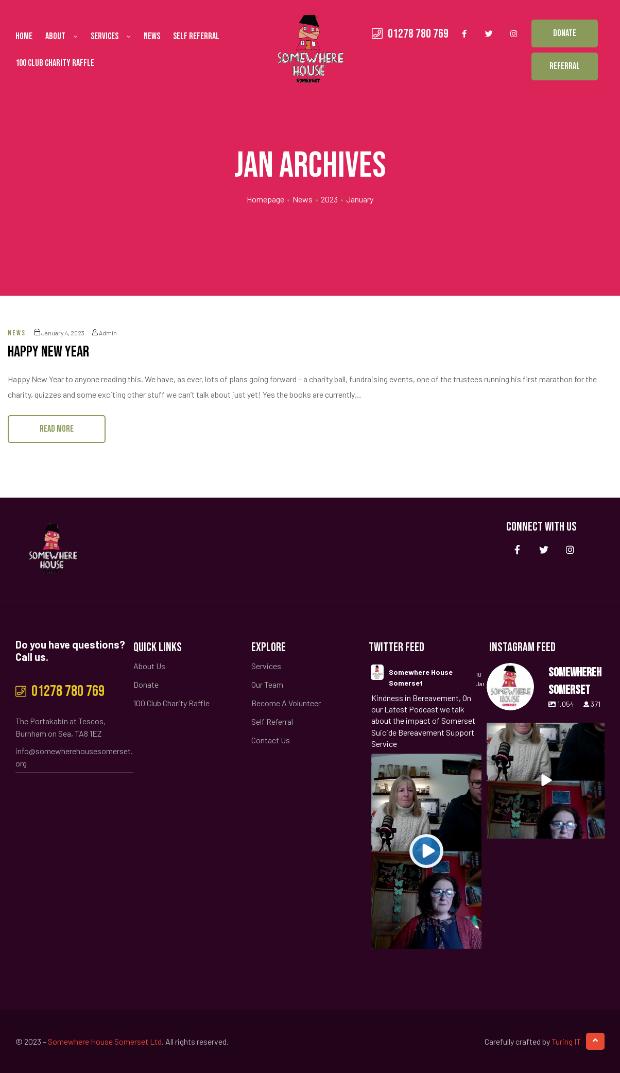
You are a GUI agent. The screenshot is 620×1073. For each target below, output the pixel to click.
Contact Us (270, 740)
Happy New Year (48, 352)
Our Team (267, 684)
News (152, 36)
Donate (146, 684)
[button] (564, 33)
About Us (149, 666)
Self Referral (196, 36)
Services (111, 36)
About (61, 36)
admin (104, 332)
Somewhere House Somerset (421, 677)
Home (23, 36)
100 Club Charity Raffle (54, 63)
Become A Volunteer (286, 703)
